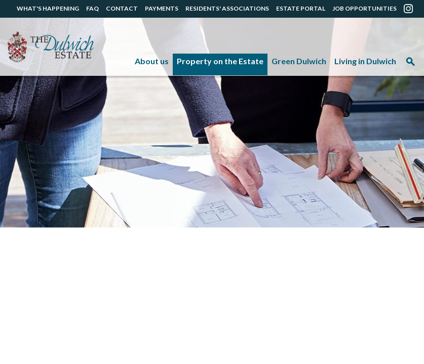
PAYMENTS (161, 8)
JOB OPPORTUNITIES (364, 8)
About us (152, 61)
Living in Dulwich (365, 61)
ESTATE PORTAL (300, 8)
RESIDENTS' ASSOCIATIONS (227, 8)
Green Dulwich (299, 61)
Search (410, 65)
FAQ (92, 8)
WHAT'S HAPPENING (48, 8)
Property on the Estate (220, 61)
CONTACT (122, 8)
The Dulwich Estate (51, 46)
